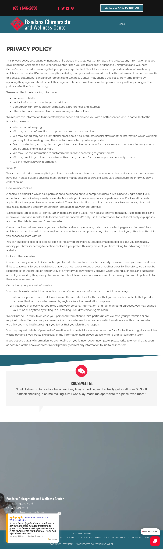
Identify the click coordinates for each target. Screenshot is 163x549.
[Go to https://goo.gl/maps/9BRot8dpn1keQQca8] (72, 9)
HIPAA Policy (102, 537)
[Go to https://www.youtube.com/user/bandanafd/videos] (67, 9)
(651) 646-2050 (25, 8)
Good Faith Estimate (61, 544)
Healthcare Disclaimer (79, 537)
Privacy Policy (120, 537)
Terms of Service (141, 537)
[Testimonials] (81, 388)
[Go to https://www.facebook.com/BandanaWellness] (58, 9)
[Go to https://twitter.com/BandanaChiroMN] (63, 9)
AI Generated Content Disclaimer (94, 544)
